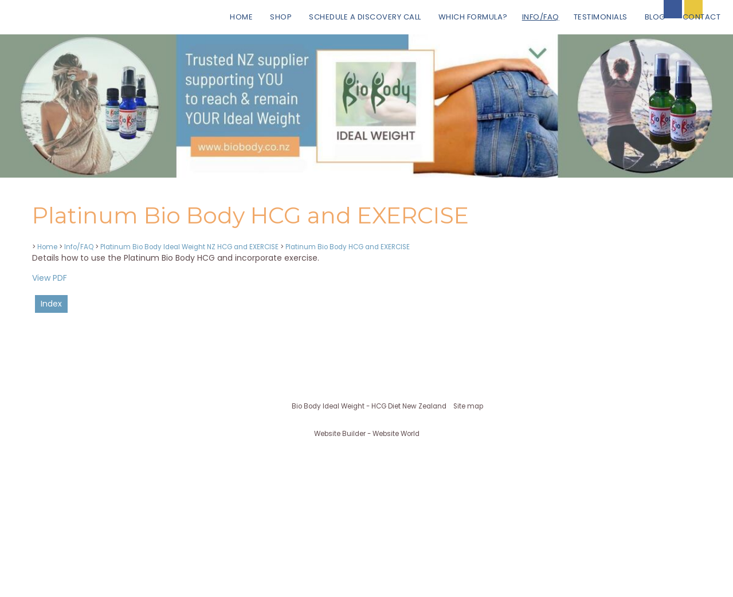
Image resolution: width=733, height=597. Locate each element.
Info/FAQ (540, 16)
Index (51, 303)
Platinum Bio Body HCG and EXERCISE (347, 247)
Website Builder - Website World (367, 433)
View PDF (49, 278)
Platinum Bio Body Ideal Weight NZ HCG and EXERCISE (189, 247)
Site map (468, 406)
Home (241, 16)
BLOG (655, 16)
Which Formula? (473, 16)
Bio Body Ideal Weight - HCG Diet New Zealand (369, 406)
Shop (281, 16)
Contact (702, 16)
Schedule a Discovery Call (365, 16)
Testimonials (601, 16)
